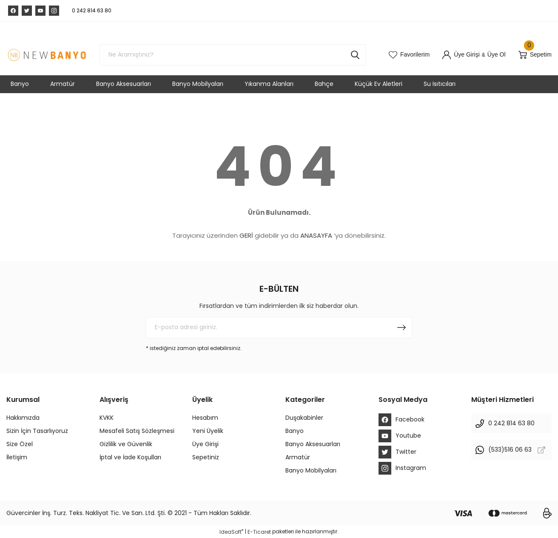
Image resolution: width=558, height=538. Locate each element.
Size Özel (19, 444)
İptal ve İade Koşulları (130, 457)
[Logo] (46, 55)
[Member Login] (461, 54)
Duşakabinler (304, 417)
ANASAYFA (316, 235)
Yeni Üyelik (207, 431)
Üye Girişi (205, 444)
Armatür (297, 457)
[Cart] (535, 54)
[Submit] (401, 327)
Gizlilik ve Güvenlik (126, 444)
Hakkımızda (23, 417)
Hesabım (205, 417)
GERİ (246, 235)
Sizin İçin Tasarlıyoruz (37, 431)
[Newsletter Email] (279, 327)
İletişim (16, 457)
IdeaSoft (231, 531)
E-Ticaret (259, 531)
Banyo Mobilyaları (310, 470)
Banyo (294, 431)
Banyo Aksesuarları (312, 444)
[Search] (233, 54)
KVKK (107, 417)
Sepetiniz (205, 457)
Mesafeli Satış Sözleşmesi (137, 431)
